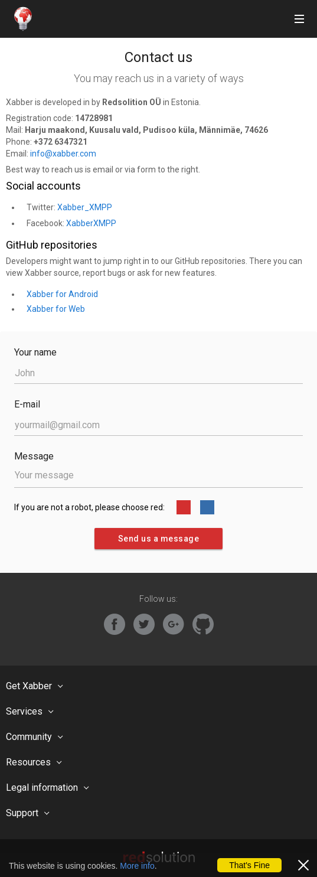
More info (137, 866)
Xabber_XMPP (84, 207)
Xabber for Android (62, 294)
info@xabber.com (63, 153)
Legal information (42, 787)
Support (22, 813)
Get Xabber (29, 686)
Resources (28, 762)
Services (24, 711)
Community (29, 736)
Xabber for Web (56, 309)
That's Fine (249, 865)
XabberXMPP (91, 223)
